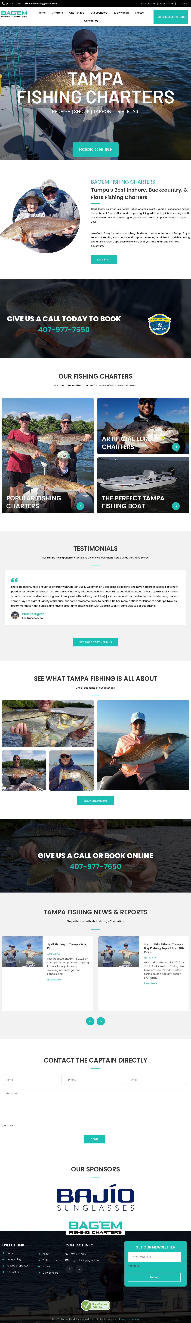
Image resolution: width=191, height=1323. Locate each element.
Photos (139, 12)
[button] (4, 1197)
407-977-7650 (64, 330)
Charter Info (76, 12)
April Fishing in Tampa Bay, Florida (67, 946)
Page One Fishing (129, 1319)
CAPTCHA (7, 1125)
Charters (57, 12)
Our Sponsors (99, 12)
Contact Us (91, 20)
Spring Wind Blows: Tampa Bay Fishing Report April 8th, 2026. (164, 948)
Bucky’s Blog (121, 12)
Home (42, 12)
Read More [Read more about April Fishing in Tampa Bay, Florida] (54, 979)
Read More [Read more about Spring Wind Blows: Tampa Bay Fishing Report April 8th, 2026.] (150, 983)
